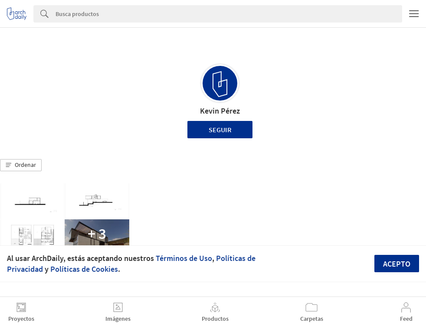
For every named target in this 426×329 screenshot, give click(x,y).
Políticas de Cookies (84, 269)
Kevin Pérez (220, 111)
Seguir (220, 129)
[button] (21, 165)
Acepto (396, 264)
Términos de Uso (184, 258)
